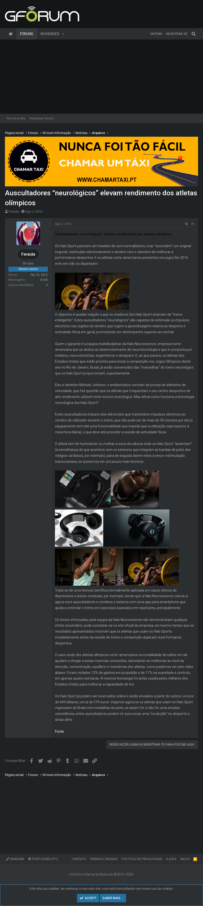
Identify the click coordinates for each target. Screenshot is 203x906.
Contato (79, 859)
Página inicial (10, 34)
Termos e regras (104, 859)
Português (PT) (43, 859)
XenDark (15, 859)
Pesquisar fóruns (41, 118)
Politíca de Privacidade (141, 859)
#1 (193, 224)
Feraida (13, 211)
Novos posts (16, 118)
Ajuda (171, 859)
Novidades (50, 34)
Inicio (185, 859)
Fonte (59, 731)
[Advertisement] (101, 76)
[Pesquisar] (193, 34)
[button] (63, 34)
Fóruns (26, 34)
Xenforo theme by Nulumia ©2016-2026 (102, 874)
